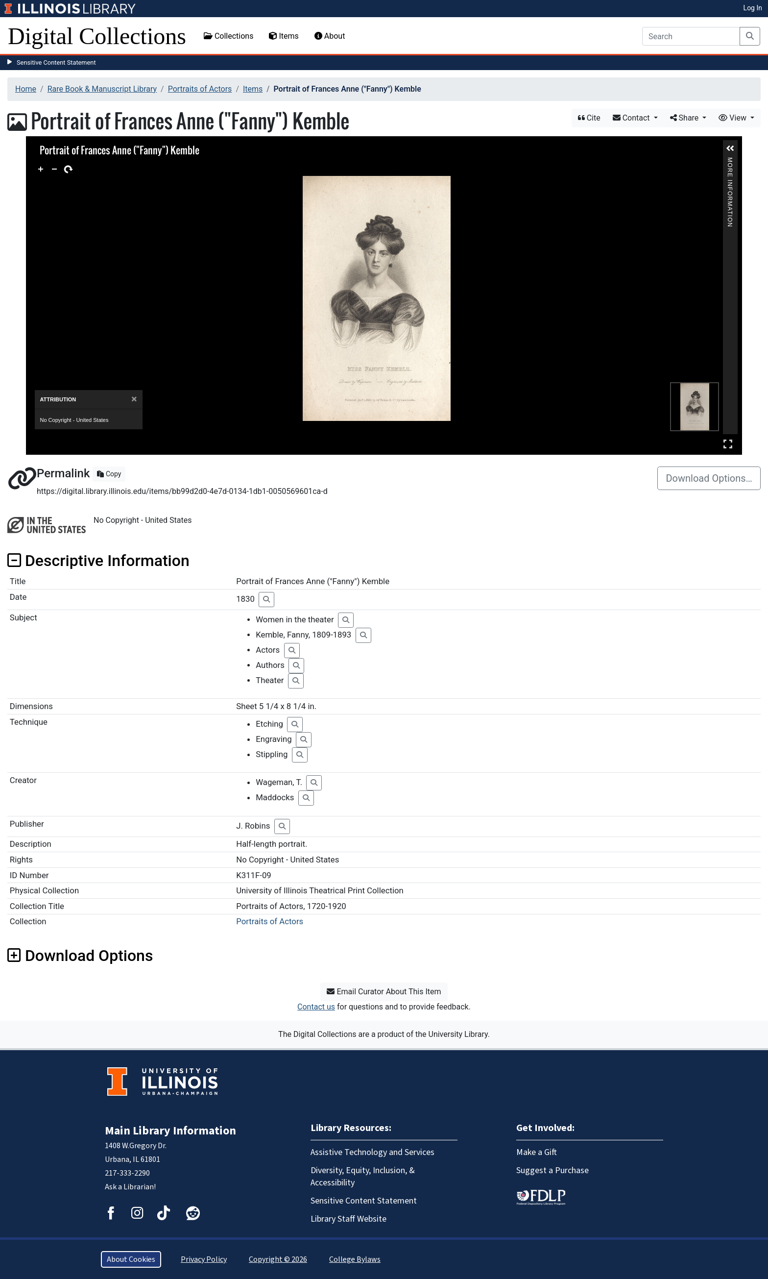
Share (685, 118)
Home (25, 89)
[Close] (134, 399)
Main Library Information (170, 1130)
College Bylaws (355, 1259)
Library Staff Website (348, 1219)
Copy (109, 474)
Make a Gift (536, 1152)
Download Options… (709, 478)
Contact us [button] (316, 1006)
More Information (730, 161)
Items (283, 36)
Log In (753, 8)
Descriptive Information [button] (98, 560)
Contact (632, 118)
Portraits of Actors (200, 89)
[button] (730, 148)
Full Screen (727, 443)
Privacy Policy (204, 1259)
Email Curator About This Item (384, 991)
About (329, 36)
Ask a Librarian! (130, 1186)
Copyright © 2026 (278, 1259)
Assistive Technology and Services (372, 1152)
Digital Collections (97, 36)
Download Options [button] (80, 955)
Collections (229, 36)
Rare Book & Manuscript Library (102, 89)
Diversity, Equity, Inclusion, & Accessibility (363, 1176)
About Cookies (131, 1259)
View (733, 118)
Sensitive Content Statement (56, 62)
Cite (589, 118)
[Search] (691, 36)
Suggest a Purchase (552, 1170)
